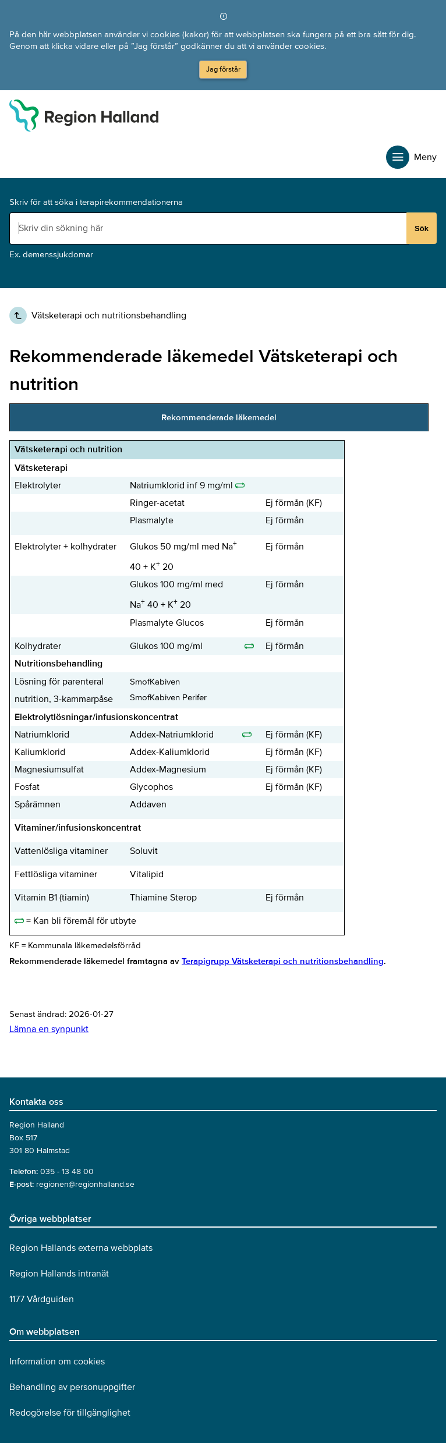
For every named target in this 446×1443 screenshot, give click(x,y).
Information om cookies (57, 1361)
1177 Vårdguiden (41, 1299)
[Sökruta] (209, 228)
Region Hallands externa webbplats (81, 1248)
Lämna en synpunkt (49, 1029)
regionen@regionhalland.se (85, 1184)
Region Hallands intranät (59, 1273)
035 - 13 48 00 (67, 1171)
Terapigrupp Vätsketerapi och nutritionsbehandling (283, 961)
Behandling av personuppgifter (72, 1387)
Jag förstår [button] (223, 69)
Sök (422, 228)
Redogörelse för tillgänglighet (69, 1413)
